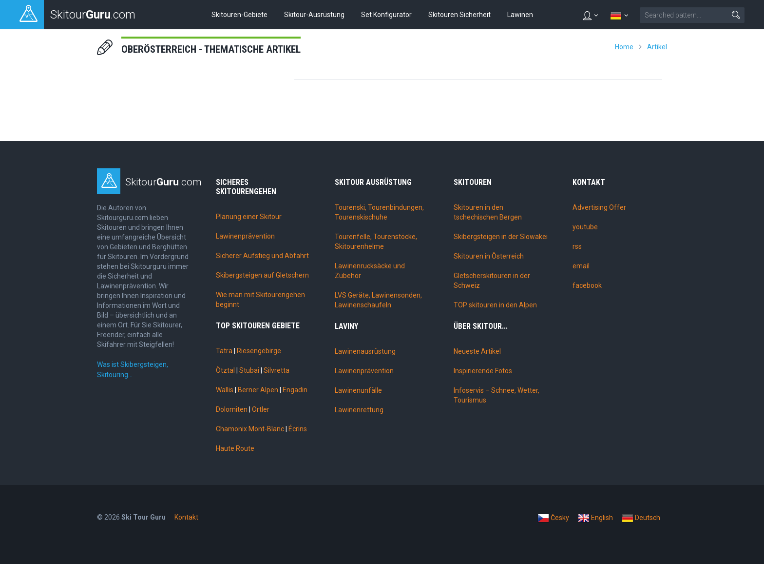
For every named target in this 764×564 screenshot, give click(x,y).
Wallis (224, 390)
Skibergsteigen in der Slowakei (501, 237)
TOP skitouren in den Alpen (495, 305)
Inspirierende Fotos (483, 371)
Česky (553, 518)
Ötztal (225, 370)
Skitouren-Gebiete (239, 15)
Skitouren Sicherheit (459, 15)
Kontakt (186, 517)
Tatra (224, 351)
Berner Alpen (258, 390)
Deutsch (641, 518)
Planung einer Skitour (249, 217)
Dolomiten (232, 409)
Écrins (297, 429)
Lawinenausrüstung (365, 351)
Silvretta (276, 370)
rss (577, 246)
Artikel (657, 47)
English (595, 518)
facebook (587, 285)
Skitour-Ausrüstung (314, 15)
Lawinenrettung (359, 410)
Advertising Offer (599, 207)
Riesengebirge (259, 351)
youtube (585, 227)
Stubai (249, 370)
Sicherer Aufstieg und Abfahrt (262, 256)
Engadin (295, 390)
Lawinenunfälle (358, 390)
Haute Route (235, 448)
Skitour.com (163, 182)
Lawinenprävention (245, 236)
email (581, 266)
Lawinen (520, 15)
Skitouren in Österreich (489, 256)
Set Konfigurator (386, 15)
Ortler (260, 409)
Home (624, 47)
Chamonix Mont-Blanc (250, 429)
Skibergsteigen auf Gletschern (262, 275)
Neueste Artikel (477, 351)
